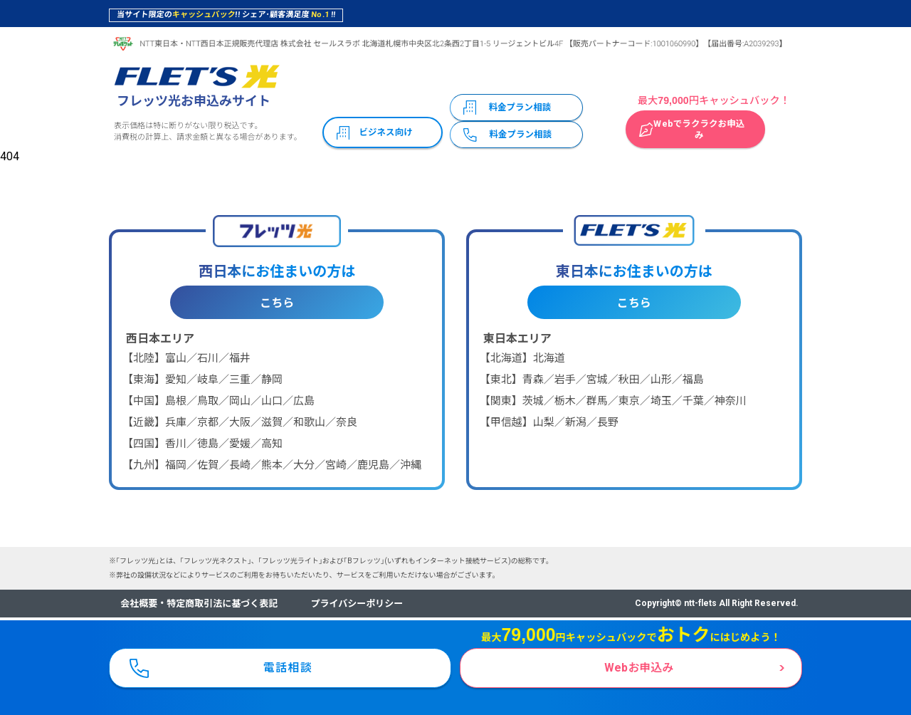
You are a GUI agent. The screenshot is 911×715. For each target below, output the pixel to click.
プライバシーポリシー (357, 603)
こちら (277, 303)
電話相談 (288, 665)
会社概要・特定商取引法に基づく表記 (199, 603)
